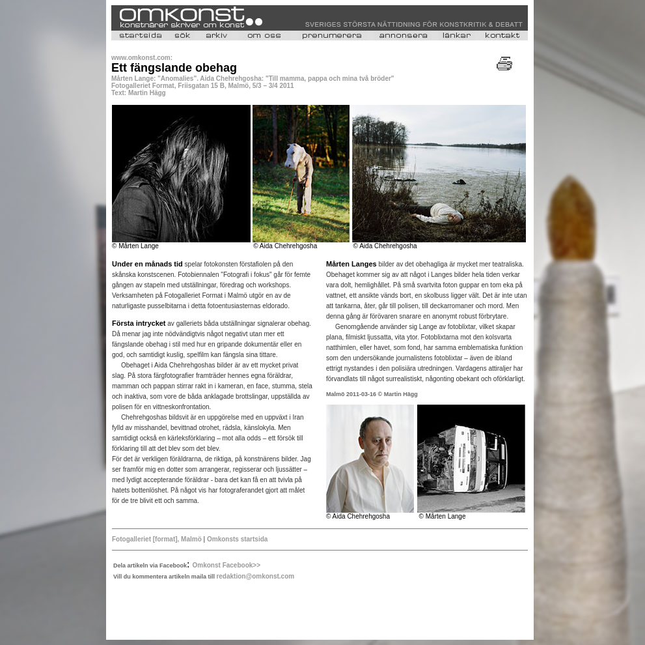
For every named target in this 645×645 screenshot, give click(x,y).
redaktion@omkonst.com (255, 576)
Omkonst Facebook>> (226, 565)
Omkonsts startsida (236, 539)
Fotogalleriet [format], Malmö (157, 539)
